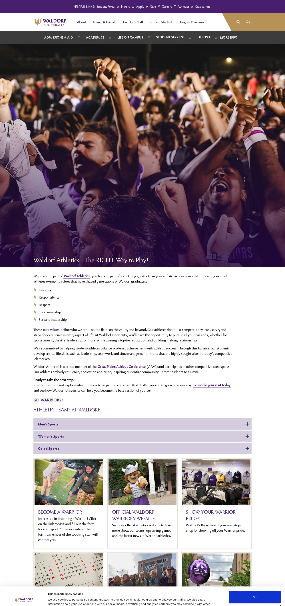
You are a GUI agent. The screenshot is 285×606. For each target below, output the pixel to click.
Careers (167, 6)
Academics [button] (95, 37)
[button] (238, 21)
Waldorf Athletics (77, 276)
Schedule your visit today (211, 385)
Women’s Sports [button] (143, 436)
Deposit (203, 37)
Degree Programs (192, 21)
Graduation (202, 6)
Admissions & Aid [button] (58, 37)
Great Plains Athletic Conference (121, 366)
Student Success (170, 37)
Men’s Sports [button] (143, 424)
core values (51, 329)
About (81, 21)
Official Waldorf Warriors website (133, 515)
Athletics (183, 6)
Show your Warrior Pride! (211, 515)
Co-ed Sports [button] (143, 448)
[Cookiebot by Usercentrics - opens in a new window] (23, 599)
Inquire (125, 6)
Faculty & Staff (133, 21)
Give (153, 6)
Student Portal (106, 6)
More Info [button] (229, 37)
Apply (140, 6)
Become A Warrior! (61, 512)
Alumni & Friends (105, 21)
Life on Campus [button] (130, 37)
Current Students (162, 21)
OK (255, 577)
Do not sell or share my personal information (255, 591)
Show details (56, 598)
